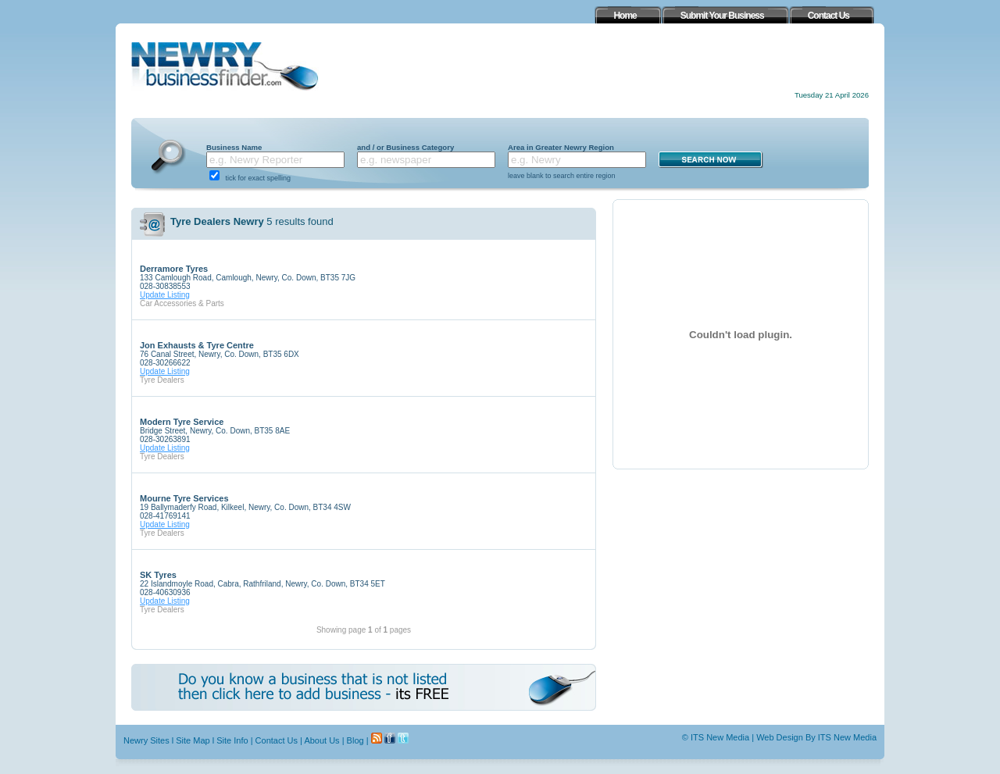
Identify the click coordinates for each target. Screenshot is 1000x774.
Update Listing (165, 295)
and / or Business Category (405, 147)
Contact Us (276, 740)
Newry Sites (146, 740)
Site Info (232, 740)
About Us (321, 740)
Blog (355, 740)
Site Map (192, 740)
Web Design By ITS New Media (816, 737)
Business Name (234, 147)
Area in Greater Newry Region (561, 147)
